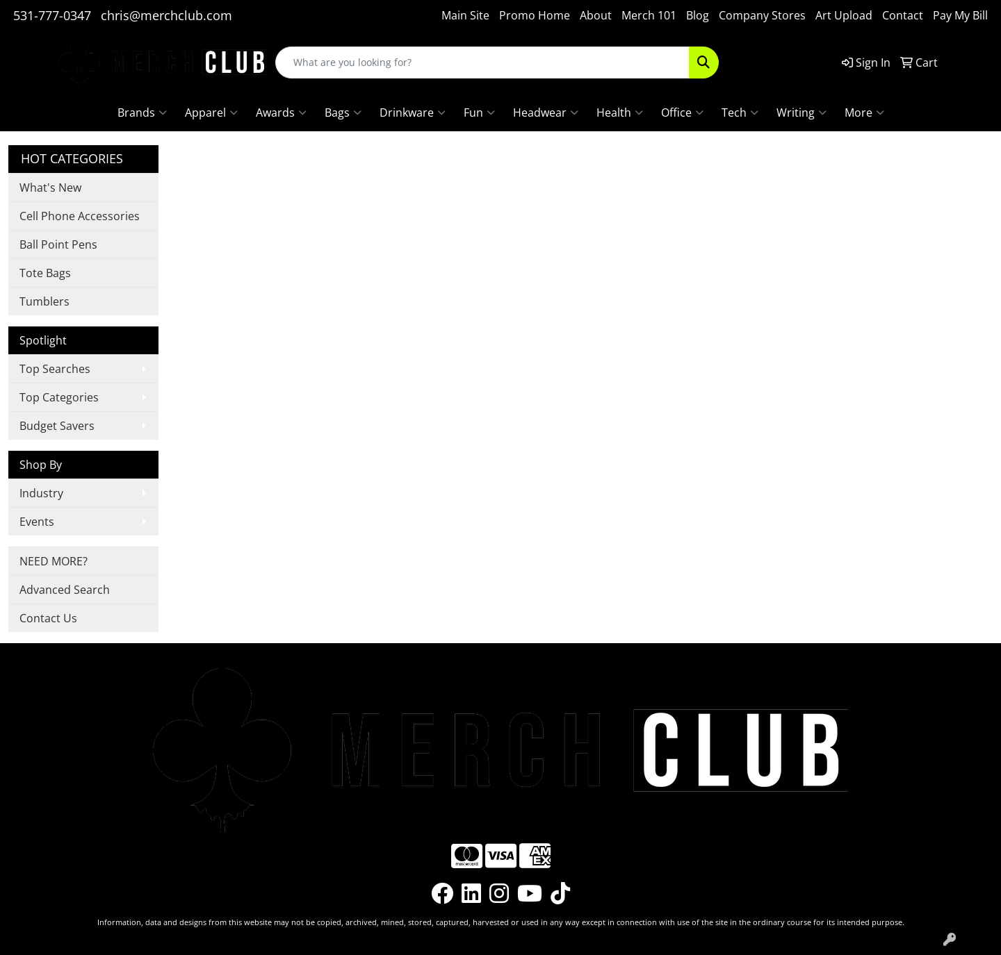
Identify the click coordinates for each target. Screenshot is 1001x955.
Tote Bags (45, 273)
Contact (902, 15)
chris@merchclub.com (166, 15)
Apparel (211, 112)
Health (619, 112)
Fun (479, 112)
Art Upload (843, 15)
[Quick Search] (482, 62)
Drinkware (413, 112)
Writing (801, 112)
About (596, 15)
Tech (740, 112)
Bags (343, 112)
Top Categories (59, 397)
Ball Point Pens (58, 244)
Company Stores (762, 15)
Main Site (465, 15)
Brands (142, 112)
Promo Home (534, 15)
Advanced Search (64, 589)
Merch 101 (648, 15)
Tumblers (44, 301)
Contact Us (48, 618)
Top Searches (54, 368)
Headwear (545, 112)
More (864, 112)
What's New (50, 187)
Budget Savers (57, 425)
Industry (41, 493)
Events (36, 521)
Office (682, 112)
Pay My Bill (960, 15)
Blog (697, 15)
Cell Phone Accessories (79, 216)
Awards (281, 112)
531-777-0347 (52, 15)
